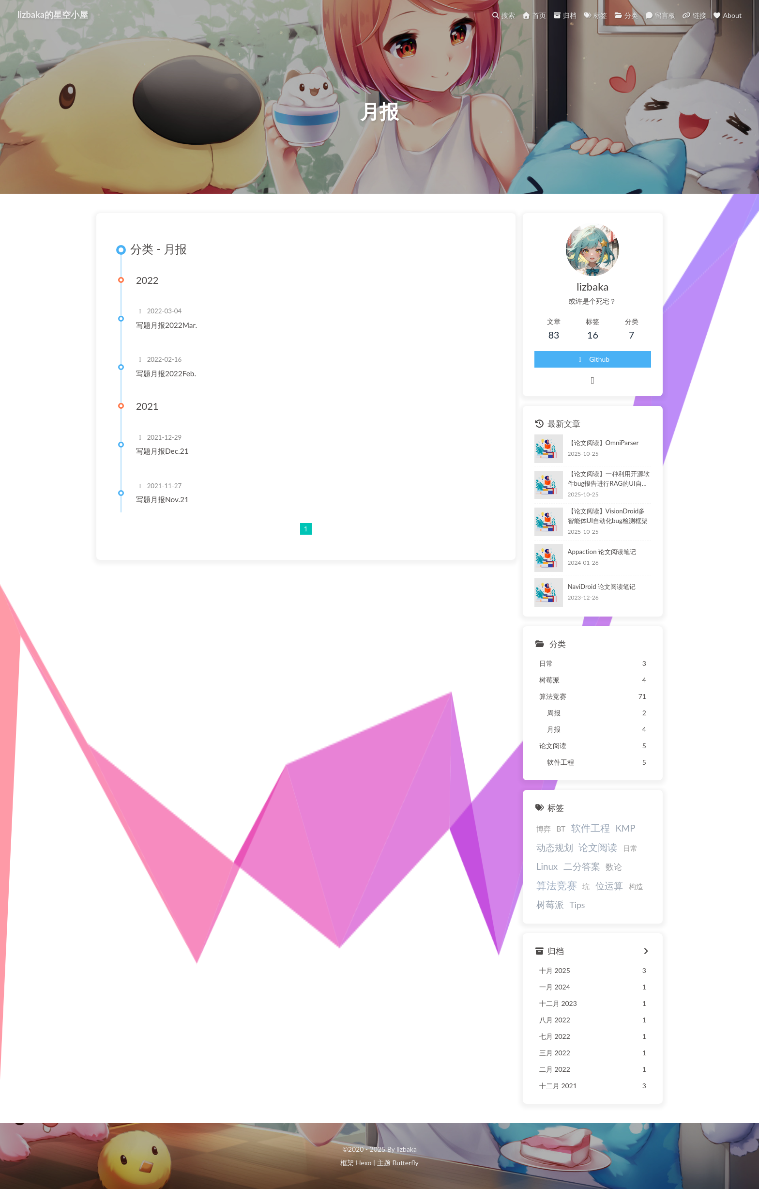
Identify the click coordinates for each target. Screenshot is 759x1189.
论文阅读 (597, 847)
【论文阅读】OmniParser (603, 443)
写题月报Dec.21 (162, 451)
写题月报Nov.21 (162, 499)
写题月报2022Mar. (166, 325)
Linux (547, 866)
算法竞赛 (556, 885)
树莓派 (550, 904)
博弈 (543, 828)
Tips (577, 905)
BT (560, 828)
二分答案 (581, 866)
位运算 (609, 885)
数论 (614, 867)
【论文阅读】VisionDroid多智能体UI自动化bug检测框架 (608, 516)
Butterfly (405, 1162)
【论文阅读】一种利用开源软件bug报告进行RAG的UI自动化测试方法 (609, 479)
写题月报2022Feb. (166, 373)
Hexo (363, 1162)
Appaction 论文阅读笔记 (602, 552)
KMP (625, 828)
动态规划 (554, 847)
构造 (636, 886)
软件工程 (590, 828)
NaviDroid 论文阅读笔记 (602, 586)
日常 (630, 848)
